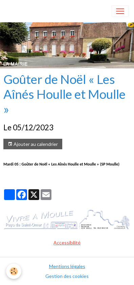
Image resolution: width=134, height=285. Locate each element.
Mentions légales (67, 266)
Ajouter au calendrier (33, 144)
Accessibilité (67, 242)
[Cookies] (13, 271)
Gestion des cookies (67, 276)
